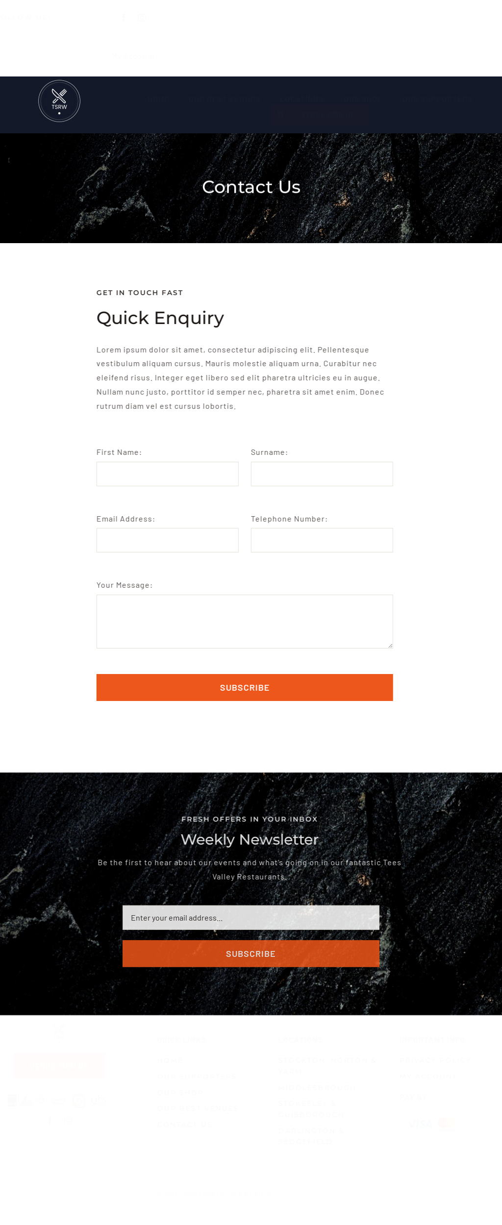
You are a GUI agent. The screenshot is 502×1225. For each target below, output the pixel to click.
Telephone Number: (288, 518)
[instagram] (151, 18)
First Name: (118, 451)
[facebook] (132, 18)
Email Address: (125, 518)
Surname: (268, 451)
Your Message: (124, 584)
